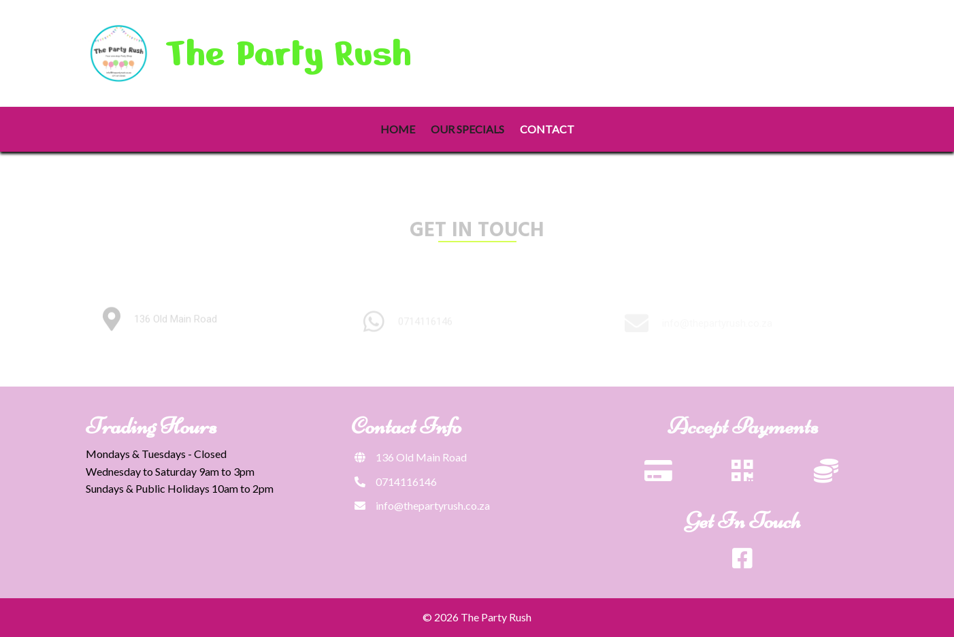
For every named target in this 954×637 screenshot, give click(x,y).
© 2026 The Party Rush (477, 616)
